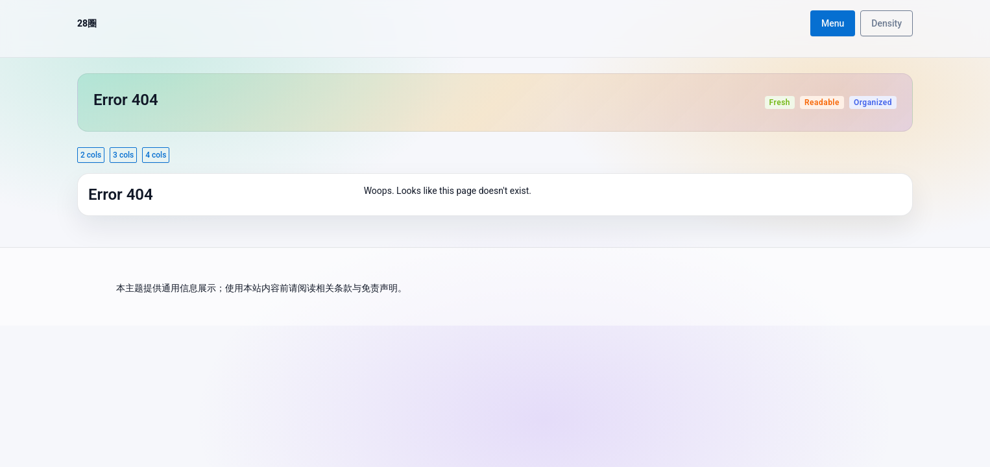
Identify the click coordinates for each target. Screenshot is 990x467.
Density (886, 23)
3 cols (123, 155)
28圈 (87, 23)
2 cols (90, 155)
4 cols (155, 155)
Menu (832, 23)
